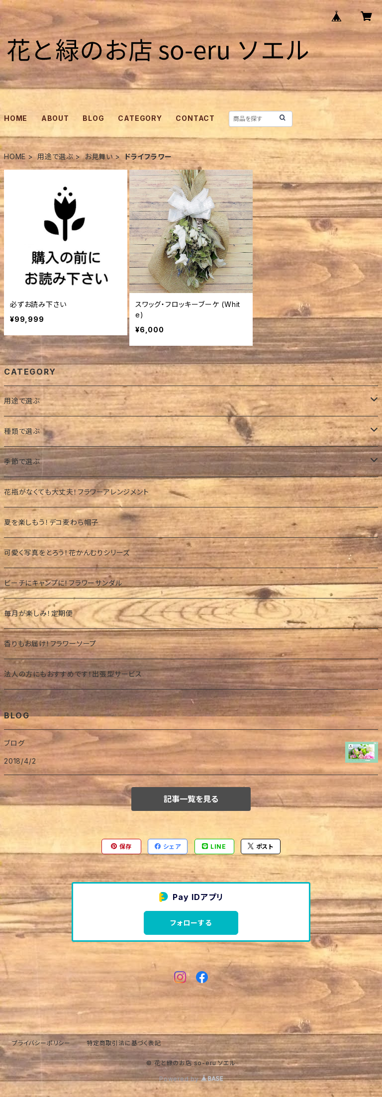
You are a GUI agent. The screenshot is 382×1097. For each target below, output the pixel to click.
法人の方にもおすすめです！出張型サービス (73, 674)
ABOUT (55, 118)
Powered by (191, 1079)
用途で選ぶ (55, 156)
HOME (15, 118)
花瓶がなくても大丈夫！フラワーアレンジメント (76, 492)
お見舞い (99, 156)
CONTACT (195, 118)
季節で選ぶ (22, 461)
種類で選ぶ (22, 431)
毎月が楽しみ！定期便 (38, 613)
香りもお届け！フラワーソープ (50, 643)
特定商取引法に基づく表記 (124, 1043)
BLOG (93, 118)
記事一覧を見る (191, 799)
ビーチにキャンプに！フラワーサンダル (63, 583)
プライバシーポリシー (41, 1043)
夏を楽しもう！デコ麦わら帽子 (51, 522)
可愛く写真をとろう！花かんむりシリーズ (67, 552)
